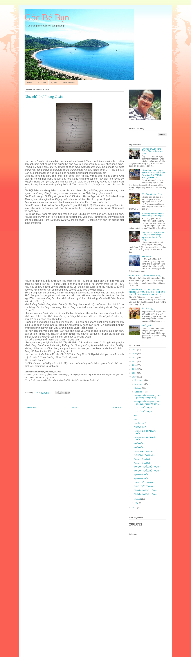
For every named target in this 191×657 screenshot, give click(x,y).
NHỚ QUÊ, (146, 325)
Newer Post (32, 407)
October (138, 388)
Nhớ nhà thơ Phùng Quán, (145, 490)
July (137, 503)
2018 (134, 357)
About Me (42, 82)
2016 (134, 365)
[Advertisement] (149, 557)
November (139, 384)
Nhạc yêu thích (69, 82)
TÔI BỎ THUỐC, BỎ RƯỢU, (146, 467)
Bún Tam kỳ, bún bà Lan (152, 194)
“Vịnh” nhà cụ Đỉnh (142, 459)
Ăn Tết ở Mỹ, (147, 309)
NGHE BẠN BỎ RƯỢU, (144, 451)
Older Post (116, 407)
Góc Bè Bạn (47, 17)
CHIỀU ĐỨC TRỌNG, (143, 482)
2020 (134, 353)
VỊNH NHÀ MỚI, (141, 474)
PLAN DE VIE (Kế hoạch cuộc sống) (145, 275)
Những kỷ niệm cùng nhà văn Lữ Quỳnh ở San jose (153, 214)
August (138, 499)
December (139, 380)
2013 (134, 377)
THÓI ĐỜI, (138, 443)
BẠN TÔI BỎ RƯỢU (143, 408)
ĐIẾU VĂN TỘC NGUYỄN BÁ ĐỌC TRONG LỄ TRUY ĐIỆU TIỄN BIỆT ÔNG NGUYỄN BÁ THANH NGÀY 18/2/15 (147, 292)
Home (29, 82)
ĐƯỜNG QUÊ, (140, 423)
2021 (134, 350)
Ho (135, 415)
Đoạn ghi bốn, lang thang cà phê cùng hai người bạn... (146, 396)
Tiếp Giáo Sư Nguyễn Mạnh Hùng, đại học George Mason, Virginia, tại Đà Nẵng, (154, 236)
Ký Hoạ (54, 82)
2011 (134, 508)
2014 (134, 373)
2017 (134, 361)
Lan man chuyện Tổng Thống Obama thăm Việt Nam (152, 151)
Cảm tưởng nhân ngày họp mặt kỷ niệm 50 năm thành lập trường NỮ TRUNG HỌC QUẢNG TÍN (153, 174)
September (140, 392)
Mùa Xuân (146, 256)
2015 (134, 369)
